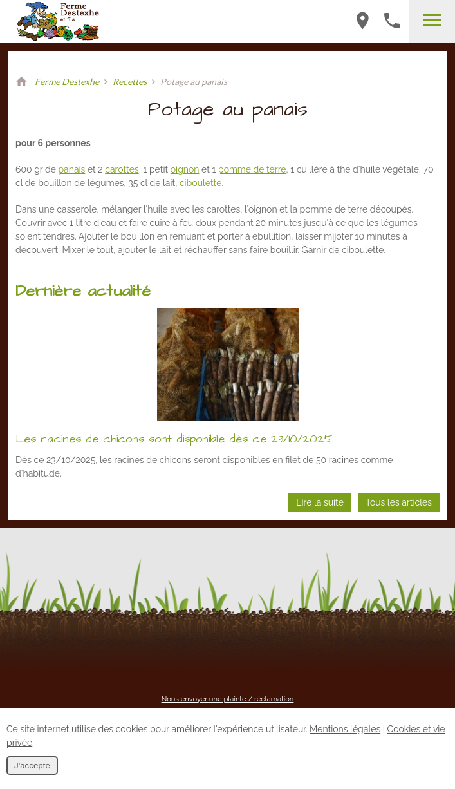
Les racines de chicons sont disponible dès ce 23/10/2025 (173, 439)
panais (71, 169)
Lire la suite (320, 502)
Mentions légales (345, 729)
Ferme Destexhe (67, 81)
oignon (185, 169)
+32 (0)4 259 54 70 (392, 20)
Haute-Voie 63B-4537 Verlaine (362, 20)
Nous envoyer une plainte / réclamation (228, 698)
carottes (121, 169)
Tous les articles (399, 502)
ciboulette (200, 183)
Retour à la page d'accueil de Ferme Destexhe (21, 82)
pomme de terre (252, 169)
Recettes (130, 81)
